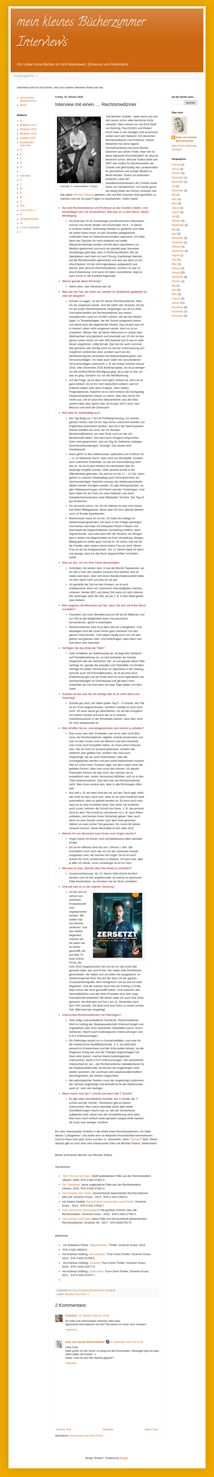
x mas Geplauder (29, 227)
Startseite (108, 1429)
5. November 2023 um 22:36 (127, 1342)
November (177, 181)
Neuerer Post (63, 1429)
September (178, 225)
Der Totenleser (71, 1184)
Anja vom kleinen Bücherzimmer (84, 1342)
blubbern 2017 (28, 137)
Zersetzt (136, 1139)
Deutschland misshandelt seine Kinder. (110, 1201)
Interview (69, 1294)
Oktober (176, 173)
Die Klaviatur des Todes (76, 1193)
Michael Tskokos (84, 194)
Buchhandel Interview (26, 144)
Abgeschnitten (98, 1245)
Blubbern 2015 (28, 129)
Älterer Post (151, 1429)
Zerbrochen (96, 1271)
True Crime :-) (82, 1294)
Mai (174, 194)
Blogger (124, 1458)
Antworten (71, 1329)
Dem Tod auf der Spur (76, 1176)
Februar (176, 164)
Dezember (177, 177)
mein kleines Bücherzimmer (28, 99)
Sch (22, 205)
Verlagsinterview (29, 218)
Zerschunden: (97, 1254)
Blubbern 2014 (28, 125)
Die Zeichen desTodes (76, 1218)
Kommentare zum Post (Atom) (86, 1435)
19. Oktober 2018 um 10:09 (93, 1315)
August (175, 212)
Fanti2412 (71, 1315)
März (174, 199)
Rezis (23, 105)
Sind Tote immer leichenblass (80, 1210)
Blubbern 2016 (28, 133)
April (174, 233)
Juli (173, 186)
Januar (175, 168)
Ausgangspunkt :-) (26, 75)
